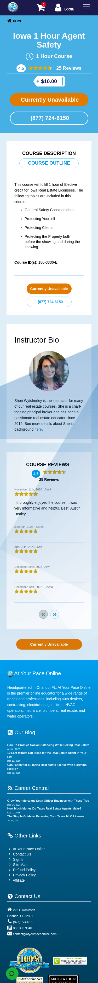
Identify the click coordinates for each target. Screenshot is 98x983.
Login (64, 8)
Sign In (15, 859)
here (38, 429)
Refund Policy (24, 870)
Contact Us (19, 854)
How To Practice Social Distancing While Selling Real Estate (48, 745)
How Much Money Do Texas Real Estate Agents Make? (44, 808)
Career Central (28, 788)
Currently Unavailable (49, 99)
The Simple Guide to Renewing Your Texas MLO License (45, 816)
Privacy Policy (24, 875)
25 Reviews (68, 68)
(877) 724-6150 (49, 118)
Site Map (17, 865)
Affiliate (16, 880)
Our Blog (21, 732)
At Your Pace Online (26, 849)
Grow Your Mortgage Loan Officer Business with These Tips (48, 800)
